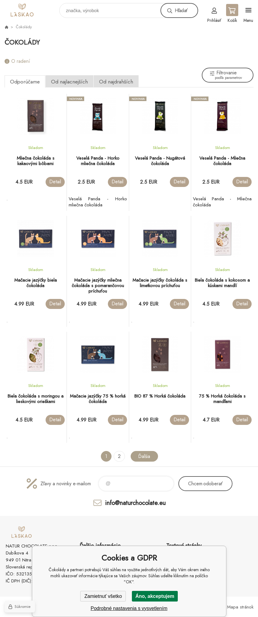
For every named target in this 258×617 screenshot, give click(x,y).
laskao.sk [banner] (31, 9)
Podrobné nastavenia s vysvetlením (129, 608)
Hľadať (181, 10)
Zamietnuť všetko (103, 596)
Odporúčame (25, 81)
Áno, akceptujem (154, 596)
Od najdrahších (116, 81)
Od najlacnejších (69, 81)
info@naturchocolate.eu (135, 503)
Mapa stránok (240, 607)
